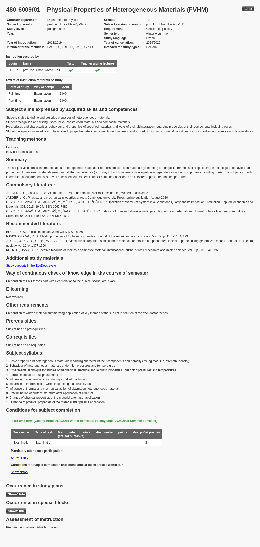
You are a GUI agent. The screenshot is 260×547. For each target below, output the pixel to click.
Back (248, 9)
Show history (19, 458)
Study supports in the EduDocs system (32, 265)
